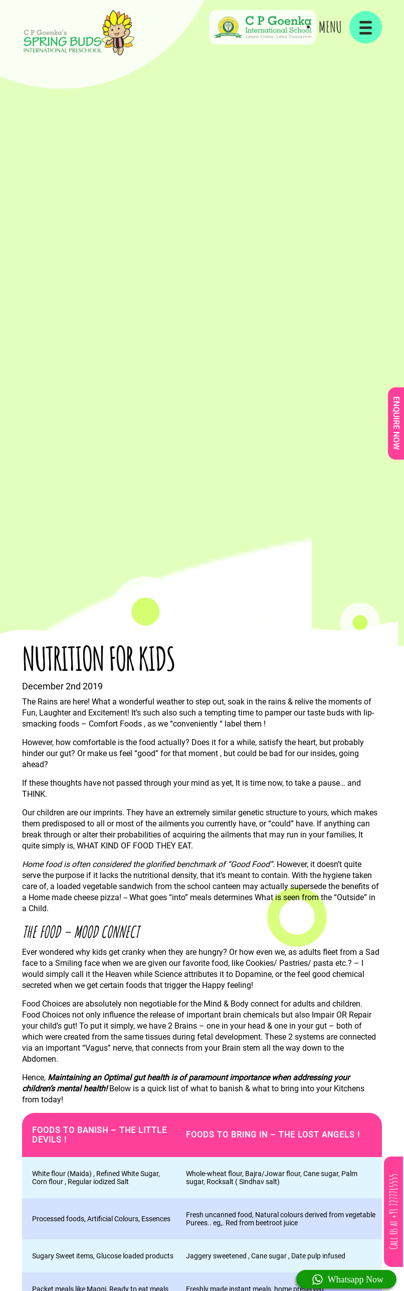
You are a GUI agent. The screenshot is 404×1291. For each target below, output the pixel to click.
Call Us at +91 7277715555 (393, 1212)
